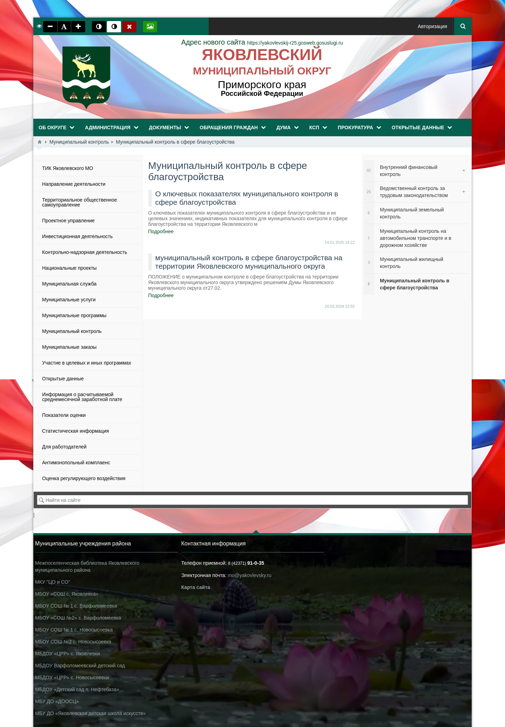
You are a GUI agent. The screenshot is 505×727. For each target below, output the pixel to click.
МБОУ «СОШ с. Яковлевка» (67, 594)
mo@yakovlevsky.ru (249, 575)
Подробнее (161, 231)
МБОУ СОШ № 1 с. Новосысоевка (74, 630)
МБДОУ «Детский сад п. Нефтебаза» (77, 689)
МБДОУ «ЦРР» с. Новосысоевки (72, 677)
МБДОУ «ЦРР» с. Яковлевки (67, 653)
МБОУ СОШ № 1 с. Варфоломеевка (76, 606)
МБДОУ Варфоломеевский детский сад (80, 665)
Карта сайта (195, 587)
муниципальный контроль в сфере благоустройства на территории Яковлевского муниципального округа (249, 262)
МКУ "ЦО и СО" (52, 582)
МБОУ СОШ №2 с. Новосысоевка (73, 641)
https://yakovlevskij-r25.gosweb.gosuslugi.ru (262, 43)
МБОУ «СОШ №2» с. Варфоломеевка (78, 618)
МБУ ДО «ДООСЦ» (57, 701)
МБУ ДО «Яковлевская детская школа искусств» (90, 713)
